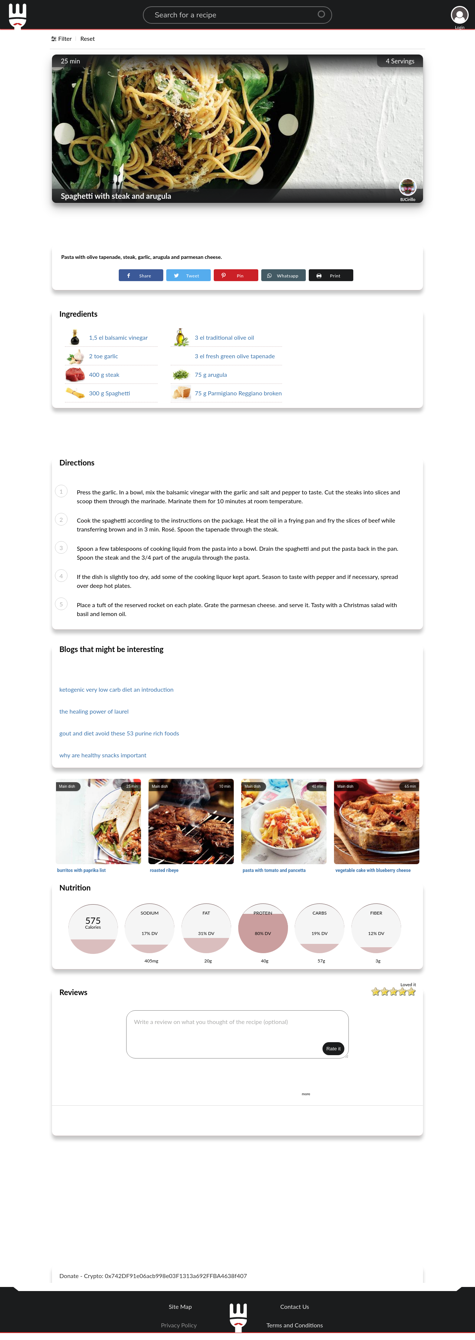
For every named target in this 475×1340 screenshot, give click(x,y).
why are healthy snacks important (102, 754)
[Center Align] (324, 11)
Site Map (180, 1306)
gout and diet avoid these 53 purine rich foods (119, 733)
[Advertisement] (237, 226)
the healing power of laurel (94, 711)
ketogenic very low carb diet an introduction (116, 689)
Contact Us (294, 1306)
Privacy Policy (179, 1325)
